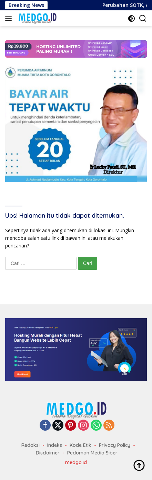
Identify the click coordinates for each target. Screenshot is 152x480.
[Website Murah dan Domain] (76, 349)
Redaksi (30, 445)
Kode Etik (80, 445)
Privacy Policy (114, 445)
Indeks (54, 445)
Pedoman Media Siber (92, 453)
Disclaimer (48, 453)
